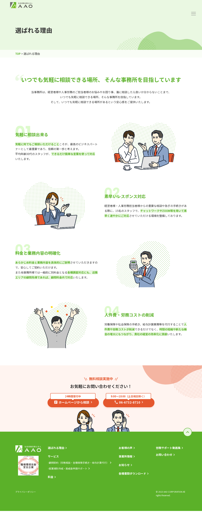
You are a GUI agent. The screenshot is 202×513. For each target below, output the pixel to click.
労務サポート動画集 (168, 449)
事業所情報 (125, 458)
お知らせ (124, 467)
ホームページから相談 (73, 401)
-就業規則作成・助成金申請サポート (67, 470)
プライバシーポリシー (25, 493)
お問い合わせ (164, 456)
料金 (50, 479)
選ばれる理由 (56, 449)
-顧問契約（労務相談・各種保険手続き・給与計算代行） (78, 464)
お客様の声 (125, 449)
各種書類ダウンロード (132, 475)
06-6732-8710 (128, 401)
